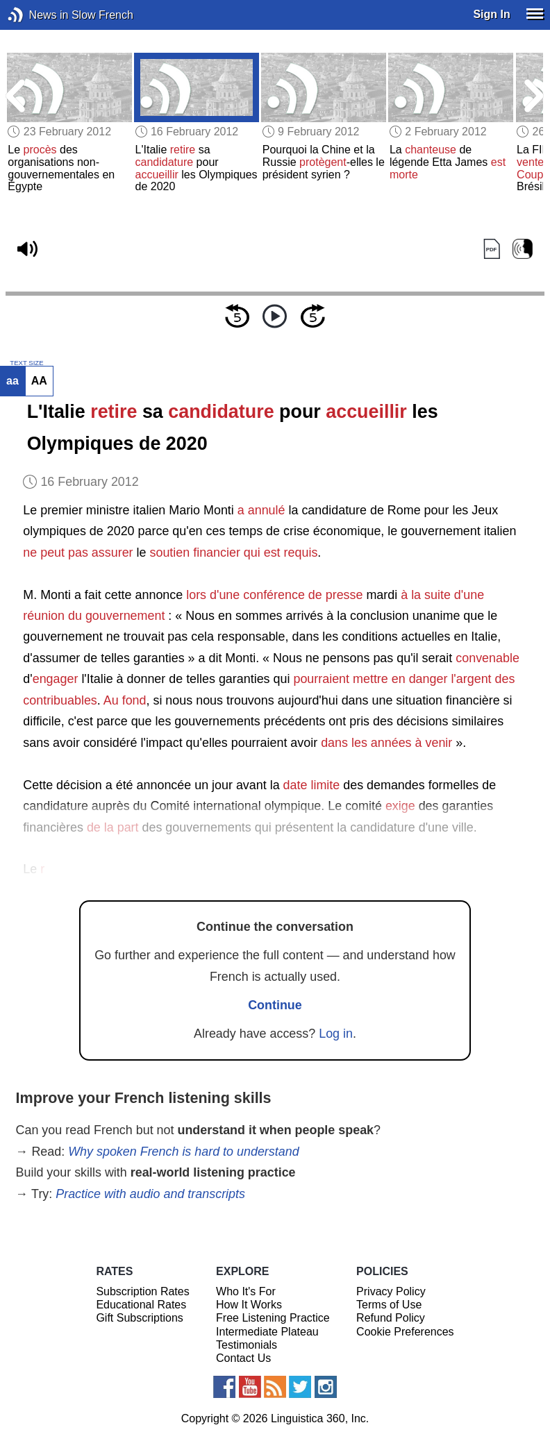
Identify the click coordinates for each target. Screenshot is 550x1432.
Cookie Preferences (405, 1332)
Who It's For (246, 1291)
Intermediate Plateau (267, 1332)
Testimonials (246, 1345)
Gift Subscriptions (139, 1318)
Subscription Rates (142, 1291)
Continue (275, 1005)
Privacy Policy (391, 1291)
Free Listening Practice (273, 1318)
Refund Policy (390, 1318)
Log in (336, 1034)
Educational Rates (141, 1305)
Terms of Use (389, 1305)
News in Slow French (36, 15)
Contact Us (243, 1358)
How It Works (249, 1305)
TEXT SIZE (26, 363)
